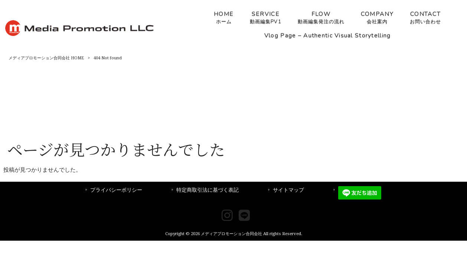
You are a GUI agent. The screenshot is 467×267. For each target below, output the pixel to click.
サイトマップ (288, 190)
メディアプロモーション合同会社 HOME (46, 58)
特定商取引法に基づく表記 (207, 190)
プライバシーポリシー (116, 190)
